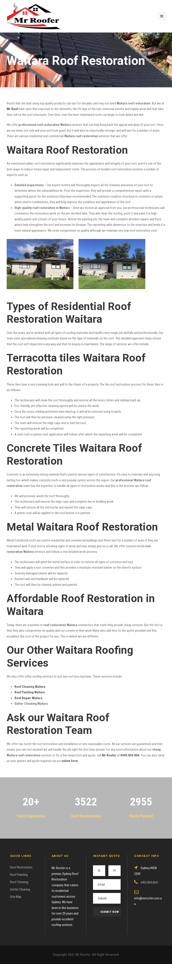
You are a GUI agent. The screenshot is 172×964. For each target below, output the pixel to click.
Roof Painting (19, 875)
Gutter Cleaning (20, 889)
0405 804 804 (130, 755)
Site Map (15, 897)
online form (69, 761)
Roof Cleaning (19, 882)
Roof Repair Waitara (28, 698)
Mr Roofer (109, 755)
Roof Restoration (21, 867)
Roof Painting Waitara (29, 692)
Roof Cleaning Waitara (29, 687)
